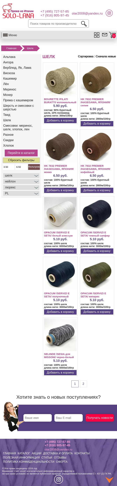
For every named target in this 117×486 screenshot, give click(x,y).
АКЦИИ (36, 453)
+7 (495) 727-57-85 (57, 441)
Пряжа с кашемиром (18, 100)
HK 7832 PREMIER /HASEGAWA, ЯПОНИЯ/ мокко (59, 169)
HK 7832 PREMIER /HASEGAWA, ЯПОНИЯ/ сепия (95, 102)
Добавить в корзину (60, 120)
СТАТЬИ (46, 457)
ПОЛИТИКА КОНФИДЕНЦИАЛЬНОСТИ (28, 461)
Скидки (8, 140)
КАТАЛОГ (24, 453)
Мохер (8, 95)
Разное (8, 134)
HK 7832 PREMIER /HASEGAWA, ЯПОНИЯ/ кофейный (95, 169)
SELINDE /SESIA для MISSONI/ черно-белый (59, 356)
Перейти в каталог (21, 153)
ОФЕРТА (62, 461)
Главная (11, 48)
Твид (6, 115)
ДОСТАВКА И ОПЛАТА (58, 453)
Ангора (8, 62)
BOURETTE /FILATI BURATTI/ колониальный (60, 101)
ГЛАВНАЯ (9, 453)
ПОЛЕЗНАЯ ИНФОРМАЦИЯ (21, 457)
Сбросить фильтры (21, 160)
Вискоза (9, 73)
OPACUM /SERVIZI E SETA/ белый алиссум (58, 234)
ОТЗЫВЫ (60, 457)
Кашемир (10, 78)
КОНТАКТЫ (81, 453)
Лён (6, 84)
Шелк (30, 48)
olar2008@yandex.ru (58, 449)
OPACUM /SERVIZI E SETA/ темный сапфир (95, 234)
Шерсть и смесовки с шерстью (18, 107)
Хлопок (8, 145)
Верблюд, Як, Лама (17, 67)
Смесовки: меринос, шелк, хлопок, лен (18, 127)
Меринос (9, 89)
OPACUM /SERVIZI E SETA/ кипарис (93, 295)
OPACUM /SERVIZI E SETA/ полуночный (57, 295)
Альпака (9, 57)
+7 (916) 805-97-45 (57, 445)
